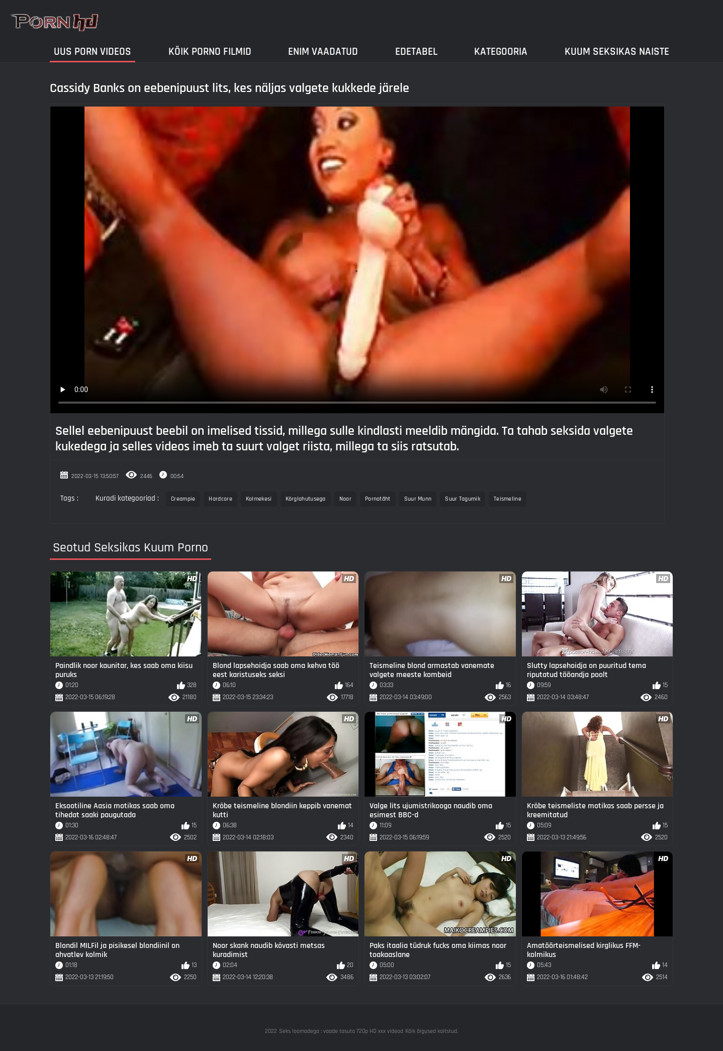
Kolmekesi (259, 499)
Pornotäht (378, 499)
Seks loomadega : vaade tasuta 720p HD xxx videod (341, 1031)
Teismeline (507, 499)
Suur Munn (418, 499)
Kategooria (500, 51)
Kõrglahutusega (306, 499)
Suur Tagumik (462, 499)
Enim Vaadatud (323, 51)
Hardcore (220, 499)
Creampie (183, 499)
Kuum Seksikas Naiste (617, 51)
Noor (345, 499)
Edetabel (416, 51)
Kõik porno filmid (209, 51)
